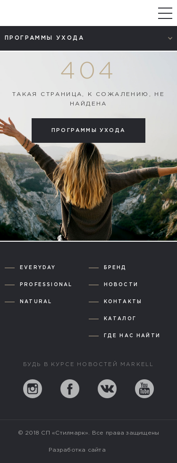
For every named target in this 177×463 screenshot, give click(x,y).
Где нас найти (132, 336)
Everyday (38, 268)
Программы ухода (88, 130)
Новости (121, 285)
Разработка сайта (77, 450)
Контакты (123, 302)
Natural (36, 302)
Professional (46, 285)
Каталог (120, 319)
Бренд (115, 268)
